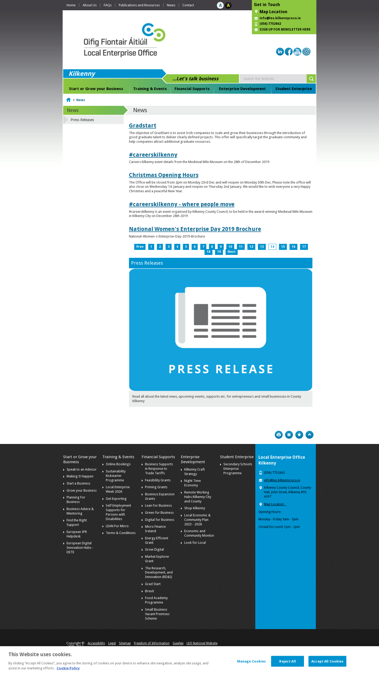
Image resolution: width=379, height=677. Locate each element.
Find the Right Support (77, 522)
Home (71, 5)
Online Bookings (118, 464)
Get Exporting (116, 499)
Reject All (287, 663)
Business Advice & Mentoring (80, 511)
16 (293, 247)
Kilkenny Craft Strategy (194, 471)
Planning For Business (76, 499)
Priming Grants (156, 487)
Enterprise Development (242, 88)
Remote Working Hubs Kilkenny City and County (197, 496)
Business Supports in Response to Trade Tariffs (159, 468)
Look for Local (195, 543)
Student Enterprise (293, 88)
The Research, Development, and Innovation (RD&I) (159, 572)
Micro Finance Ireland (155, 529)
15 (283, 247)
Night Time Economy (192, 483)
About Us (90, 5)
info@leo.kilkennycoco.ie (281, 18)
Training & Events (150, 88)
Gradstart (142, 125)
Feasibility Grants (158, 480)
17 (304, 247)
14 (272, 247)
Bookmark (299, 435)
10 (230, 247)
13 (262, 247)
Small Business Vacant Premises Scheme (157, 613)
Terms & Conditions (121, 533)
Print (279, 435)
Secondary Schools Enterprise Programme (237, 468)
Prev (139, 247)
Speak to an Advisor (82, 469)
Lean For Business (158, 505)
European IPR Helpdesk (77, 534)
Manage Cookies (251, 663)
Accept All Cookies (327, 663)
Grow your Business (82, 490)
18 (208, 252)
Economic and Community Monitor (199, 533)
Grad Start (153, 584)
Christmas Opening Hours (163, 175)
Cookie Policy (68, 671)
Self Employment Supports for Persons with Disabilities (118, 512)
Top (309, 435)
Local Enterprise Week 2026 (118, 489)
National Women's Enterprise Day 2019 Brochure (195, 229)
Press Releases (147, 263)
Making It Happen (80, 476)
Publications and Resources (139, 5)
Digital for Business (159, 520)
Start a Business (78, 483)
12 (251, 247)
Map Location (273, 11)
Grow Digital (154, 549)
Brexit (149, 591)
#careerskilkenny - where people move (182, 204)
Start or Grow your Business (96, 88)
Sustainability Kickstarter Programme (116, 475)
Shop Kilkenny (194, 508)
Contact (188, 5)
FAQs (108, 5)
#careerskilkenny (153, 154)
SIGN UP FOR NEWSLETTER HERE (285, 29)
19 (219, 252)
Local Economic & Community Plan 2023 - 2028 (197, 519)
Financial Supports (192, 88)
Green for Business (159, 513)
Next (232, 252)
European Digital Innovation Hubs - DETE (80, 547)
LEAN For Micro (117, 526)
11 (241, 247)
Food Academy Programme (156, 600)
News (171, 5)
